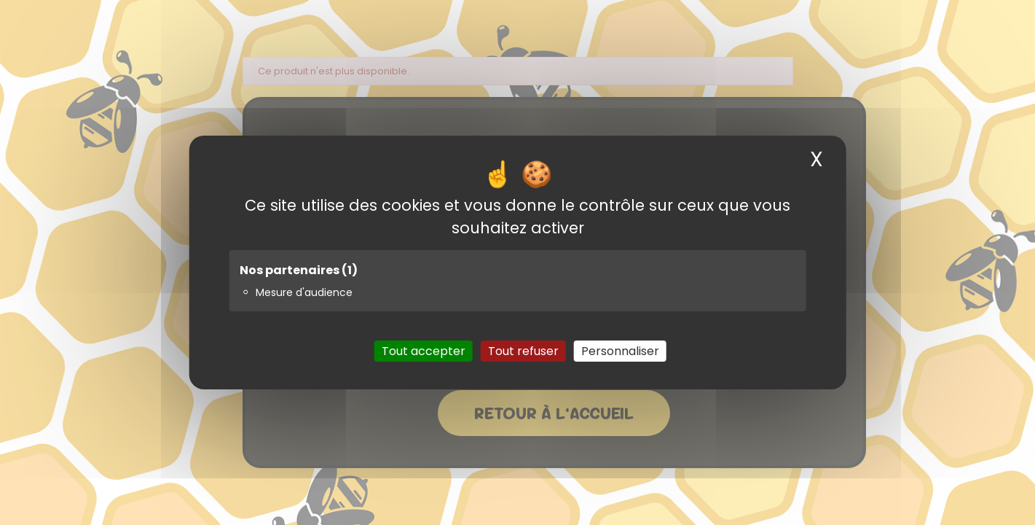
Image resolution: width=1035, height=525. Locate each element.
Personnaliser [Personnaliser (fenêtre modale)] (620, 351)
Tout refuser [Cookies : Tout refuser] (523, 351)
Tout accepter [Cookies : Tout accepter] (423, 351)
